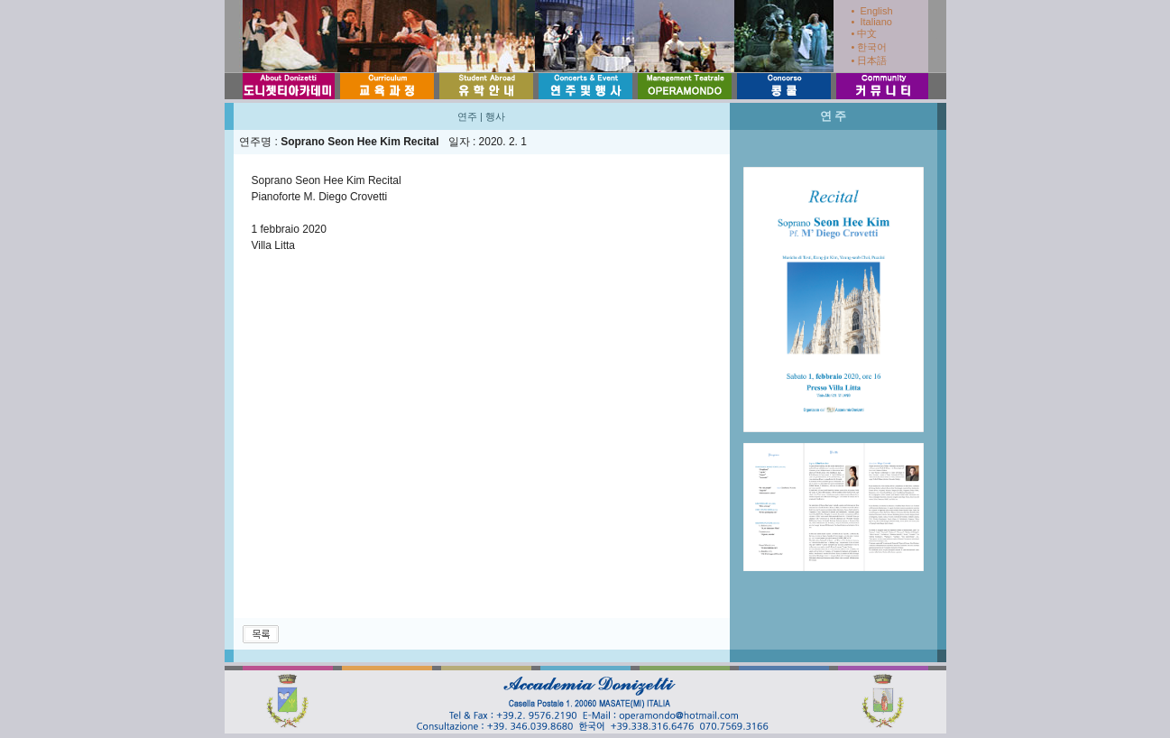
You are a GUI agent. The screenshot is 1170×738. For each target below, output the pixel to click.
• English (872, 10)
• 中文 (865, 33)
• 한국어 (870, 47)
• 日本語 (870, 60)
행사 (495, 116)
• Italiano (872, 21)
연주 (467, 116)
